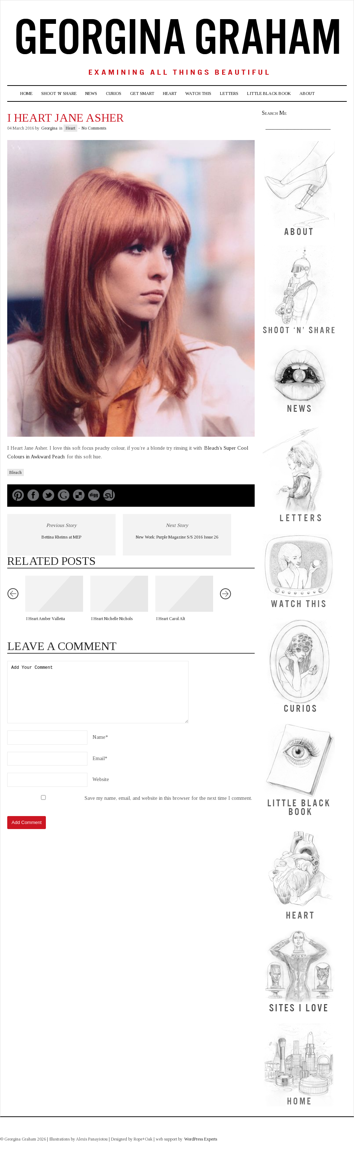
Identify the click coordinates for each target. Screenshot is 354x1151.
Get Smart (142, 93)
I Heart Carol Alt (170, 618)
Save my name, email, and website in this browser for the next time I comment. (168, 798)
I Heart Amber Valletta (45, 618)
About (307, 93)
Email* (99, 758)
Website (100, 779)
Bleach (15, 472)
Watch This (198, 93)
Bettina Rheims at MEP (61, 537)
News (91, 93)
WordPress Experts (200, 1139)
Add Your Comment (98, 692)
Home (26, 93)
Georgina (49, 128)
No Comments (94, 128)
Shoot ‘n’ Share (59, 93)
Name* (100, 737)
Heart (170, 93)
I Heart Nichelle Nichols (112, 618)
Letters (229, 93)
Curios (113, 93)
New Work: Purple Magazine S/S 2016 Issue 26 (177, 537)
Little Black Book (269, 93)
